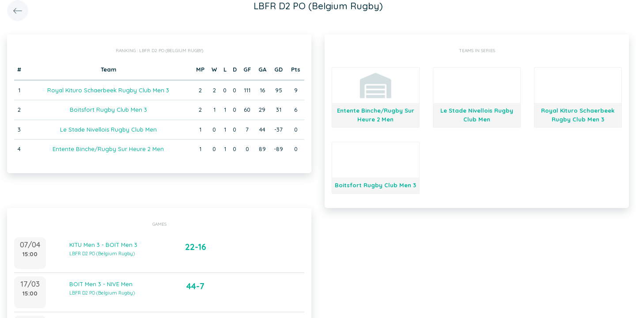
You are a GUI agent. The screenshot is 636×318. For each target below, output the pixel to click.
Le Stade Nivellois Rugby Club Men (108, 129)
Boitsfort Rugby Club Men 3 (108, 109)
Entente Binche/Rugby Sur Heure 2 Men (108, 148)
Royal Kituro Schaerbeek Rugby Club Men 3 (108, 90)
